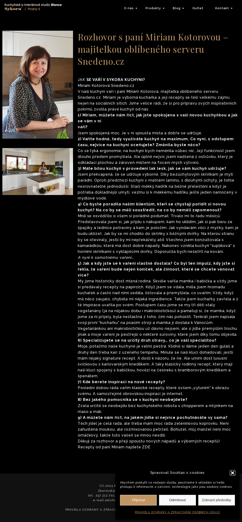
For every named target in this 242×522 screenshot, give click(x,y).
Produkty (153, 8)
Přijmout (138, 500)
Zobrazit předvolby (216, 500)
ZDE (146, 447)
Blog (177, 8)
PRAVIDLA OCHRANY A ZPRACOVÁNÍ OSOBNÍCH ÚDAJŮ (177, 512)
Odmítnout (177, 500)
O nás (129, 8)
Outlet (198, 8)
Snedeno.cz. (90, 97)
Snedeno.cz (122, 85)
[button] (232, 473)
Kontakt (222, 8)
